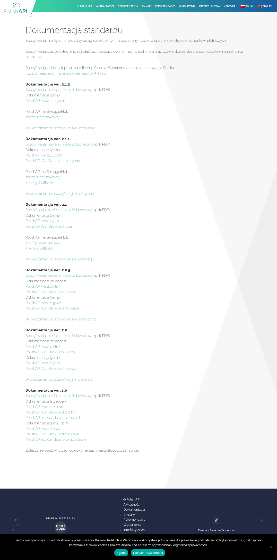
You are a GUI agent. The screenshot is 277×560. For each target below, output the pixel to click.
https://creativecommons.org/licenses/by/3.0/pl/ (66, 73)
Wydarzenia (187, 6)
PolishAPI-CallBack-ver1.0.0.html (52, 412)
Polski (247, 6)
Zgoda (121, 553)
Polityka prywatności (148, 553)
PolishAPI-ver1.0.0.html (44, 407)
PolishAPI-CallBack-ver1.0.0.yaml (52, 434)
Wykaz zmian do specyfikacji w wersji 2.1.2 (60, 128)
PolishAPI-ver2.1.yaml (43, 221)
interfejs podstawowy (43, 117)
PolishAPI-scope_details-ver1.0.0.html (56, 417)
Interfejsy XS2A (209, 6)
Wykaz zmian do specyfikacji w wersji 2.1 (59, 259)
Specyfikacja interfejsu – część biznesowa (60, 89)
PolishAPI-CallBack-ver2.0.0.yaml (52, 368)
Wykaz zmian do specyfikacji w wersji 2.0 (59, 379)
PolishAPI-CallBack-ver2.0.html (51, 292)
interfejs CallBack (39, 183)
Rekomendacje (165, 6)
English (265, 6)
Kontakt (229, 6)
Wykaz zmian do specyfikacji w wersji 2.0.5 (61, 319)
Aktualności (105, 6)
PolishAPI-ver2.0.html (43, 286)
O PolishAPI (85, 6)
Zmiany (147, 6)
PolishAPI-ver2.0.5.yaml (44, 303)
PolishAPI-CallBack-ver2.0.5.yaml (52, 308)
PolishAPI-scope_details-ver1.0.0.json (56, 439)
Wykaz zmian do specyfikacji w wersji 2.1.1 (60, 193)
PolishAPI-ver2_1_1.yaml (45, 155)
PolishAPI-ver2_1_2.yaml (45, 100)
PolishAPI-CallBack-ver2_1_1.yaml (53, 161)
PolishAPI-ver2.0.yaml (43, 363)
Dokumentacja (128, 6)
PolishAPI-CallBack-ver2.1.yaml (50, 226)
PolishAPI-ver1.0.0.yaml (44, 428)
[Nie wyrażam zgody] (270, 547)
